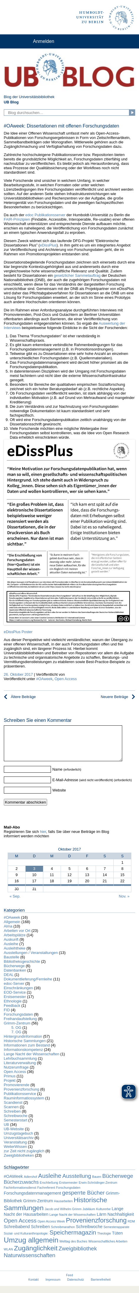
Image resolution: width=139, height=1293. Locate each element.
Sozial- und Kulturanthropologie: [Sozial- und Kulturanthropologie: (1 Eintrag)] (26, 1240)
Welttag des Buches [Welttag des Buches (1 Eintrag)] (73, 1248)
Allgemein (12, 929)
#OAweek (44, 679)
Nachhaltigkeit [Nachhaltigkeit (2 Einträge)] (120, 1221)
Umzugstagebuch (18, 1140)
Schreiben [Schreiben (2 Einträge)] (40, 1233)
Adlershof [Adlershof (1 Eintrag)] (30, 1183)
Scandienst (13, 1109)
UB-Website (14, 1136)
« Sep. (14, 903)
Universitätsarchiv (19, 1145)
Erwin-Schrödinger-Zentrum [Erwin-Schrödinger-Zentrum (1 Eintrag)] (98, 1189)
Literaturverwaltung (20, 1070)
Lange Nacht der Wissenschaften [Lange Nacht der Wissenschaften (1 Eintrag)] (72, 1221)
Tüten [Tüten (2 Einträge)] (117, 1240)
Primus (10, 1083)
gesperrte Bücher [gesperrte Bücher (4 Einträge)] (83, 1200)
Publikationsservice (20, 1101)
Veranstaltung (15, 1149)
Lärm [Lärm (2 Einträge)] (101, 1221)
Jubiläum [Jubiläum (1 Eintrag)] (88, 1216)
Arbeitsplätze (15, 942)
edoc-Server (14, 990)
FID (7, 1017)
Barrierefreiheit (101, 1286)
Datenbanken (15, 977)
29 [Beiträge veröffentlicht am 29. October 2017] (122, 892)
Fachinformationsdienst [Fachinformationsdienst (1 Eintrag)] (20, 1194)
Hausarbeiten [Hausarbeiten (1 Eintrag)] (63, 1208)
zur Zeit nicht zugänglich (24, 1158)
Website (59, 797)
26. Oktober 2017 (18, 674)
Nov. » (124, 903)
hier (43, 838)
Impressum (52, 1286)
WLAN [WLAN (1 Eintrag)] (8, 1256)
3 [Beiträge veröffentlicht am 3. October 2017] (34, 875)
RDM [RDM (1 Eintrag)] (131, 1228)
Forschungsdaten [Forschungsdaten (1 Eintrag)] (68, 1194)
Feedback (12, 1012)
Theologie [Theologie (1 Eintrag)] (104, 1240)
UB (6, 1131)
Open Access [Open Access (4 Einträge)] (20, 1228)
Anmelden (43, 41)
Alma (8, 933)
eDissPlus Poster (18, 632)
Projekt (10, 1087)
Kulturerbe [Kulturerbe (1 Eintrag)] (103, 1216)
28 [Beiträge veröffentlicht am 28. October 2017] (105, 892)
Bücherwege (14, 973)
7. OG (16, 1039)
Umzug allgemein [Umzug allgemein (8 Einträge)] (31, 1247)
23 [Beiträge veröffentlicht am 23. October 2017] (16, 892)
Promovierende (16, 1092)
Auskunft (11, 946)
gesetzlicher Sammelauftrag (77, 275)
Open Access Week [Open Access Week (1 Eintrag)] (51, 1228)
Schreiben (12, 1118)
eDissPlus (48, 245)
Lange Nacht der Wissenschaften (31, 1061)
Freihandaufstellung (20, 1026)
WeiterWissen (15, 1153)
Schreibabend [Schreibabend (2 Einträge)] (17, 1233)
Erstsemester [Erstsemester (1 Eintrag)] (68, 1189)
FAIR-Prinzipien (17, 219)
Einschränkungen (18, 995)
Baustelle (11, 964)
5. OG (16, 1034)
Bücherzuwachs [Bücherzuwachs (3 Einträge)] (21, 1189)
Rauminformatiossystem (24, 1105)
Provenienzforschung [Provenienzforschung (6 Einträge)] (96, 1227)
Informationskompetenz (23, 1056)
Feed (69, 1282)
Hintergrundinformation (23, 1043)
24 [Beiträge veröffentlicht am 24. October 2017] (34, 892)
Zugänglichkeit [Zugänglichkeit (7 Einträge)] (35, 1255)
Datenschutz (75, 1286)
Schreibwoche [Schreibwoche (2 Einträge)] (89, 1233)
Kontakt (33, 1286)
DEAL (9, 982)
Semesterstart (15, 1127)
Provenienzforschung (21, 1096)
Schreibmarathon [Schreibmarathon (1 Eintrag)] (63, 1234)
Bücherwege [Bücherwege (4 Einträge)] (117, 1183)
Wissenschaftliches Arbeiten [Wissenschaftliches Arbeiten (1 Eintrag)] (108, 1248)
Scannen (11, 1114)
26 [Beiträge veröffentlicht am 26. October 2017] (69, 892)
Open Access (65, 679)
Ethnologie (12, 1008)
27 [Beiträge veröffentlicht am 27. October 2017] (87, 892)
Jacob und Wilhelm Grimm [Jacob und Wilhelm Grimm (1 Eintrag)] (63, 1216)
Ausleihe (11, 951)
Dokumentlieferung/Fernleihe (28, 986)
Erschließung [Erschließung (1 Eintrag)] (49, 1189)
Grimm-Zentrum (17, 1030)
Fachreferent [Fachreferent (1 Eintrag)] (46, 1194)
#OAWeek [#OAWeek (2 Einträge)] (13, 1183)
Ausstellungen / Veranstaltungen (31, 959)
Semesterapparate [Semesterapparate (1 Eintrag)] (116, 1234)
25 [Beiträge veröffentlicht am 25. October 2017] (52, 892)
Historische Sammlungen (25, 1048)
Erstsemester (15, 1004)
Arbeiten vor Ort (17, 937)
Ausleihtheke (14, 955)
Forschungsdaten (18, 1021)
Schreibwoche (15, 1123)
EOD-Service (15, 999)
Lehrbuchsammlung (20, 1065)
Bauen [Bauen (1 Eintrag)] (96, 1183)
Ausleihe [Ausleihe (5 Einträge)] (50, 1182)
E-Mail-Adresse (65, 787)
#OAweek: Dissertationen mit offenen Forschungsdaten (61, 125)
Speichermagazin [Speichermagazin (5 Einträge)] (72, 1239)
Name (57, 776)
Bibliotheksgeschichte (22, 968)
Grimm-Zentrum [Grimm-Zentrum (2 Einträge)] (38, 1207)
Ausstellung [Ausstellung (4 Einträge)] (76, 1183)
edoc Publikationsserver (45, 215)
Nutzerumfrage (16, 1074)
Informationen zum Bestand (27, 1052)
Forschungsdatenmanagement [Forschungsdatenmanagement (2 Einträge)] (32, 1200)
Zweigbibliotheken (19, 1162)
